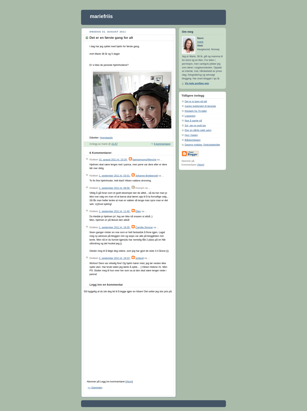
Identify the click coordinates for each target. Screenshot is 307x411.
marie (200, 42)
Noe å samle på (193, 120)
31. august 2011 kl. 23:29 (113, 159)
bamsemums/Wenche (144, 159)
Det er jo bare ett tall (196, 101)
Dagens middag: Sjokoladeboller (202, 144)
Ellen (138, 211)
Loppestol (190, 116)
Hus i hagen (191, 135)
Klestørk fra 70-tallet (196, 111)
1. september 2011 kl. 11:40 (114, 211)
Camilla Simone (144, 227)
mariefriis (101, 16)
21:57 (114, 144)
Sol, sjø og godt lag (195, 125)
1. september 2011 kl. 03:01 (114, 175)
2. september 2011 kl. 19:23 (114, 258)
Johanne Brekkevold (146, 175)
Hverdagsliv (106, 137)
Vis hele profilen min (197, 83)
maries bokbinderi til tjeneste (200, 106)
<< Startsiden (95, 387)
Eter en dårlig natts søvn (198, 130)
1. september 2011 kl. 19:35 (114, 227)
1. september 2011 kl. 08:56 (114, 188)
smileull (139, 258)
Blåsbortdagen (192, 140)
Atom (129, 381)
